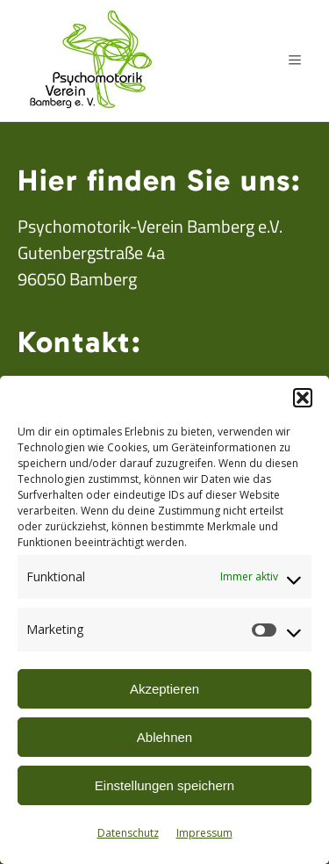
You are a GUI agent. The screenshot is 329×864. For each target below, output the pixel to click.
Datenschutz (128, 832)
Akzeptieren (164, 688)
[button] (302, 398)
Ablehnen (164, 737)
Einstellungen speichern (164, 785)
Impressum (204, 832)
